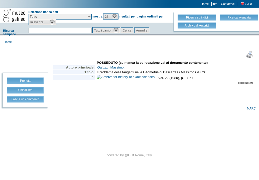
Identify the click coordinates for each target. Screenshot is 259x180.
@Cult (130, 155)
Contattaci (227, 4)
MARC (251, 108)
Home (205, 4)
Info (214, 4)
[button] (110, 17)
